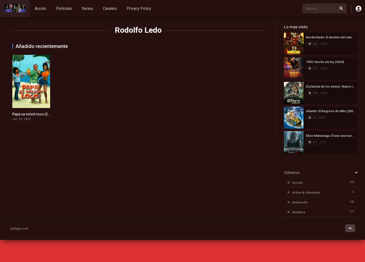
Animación (299, 202)
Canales (110, 8)
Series (87, 8)
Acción (40, 8)
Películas (64, 8)
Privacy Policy (139, 8)
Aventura (298, 212)
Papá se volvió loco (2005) (33, 114)
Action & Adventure (306, 192)
